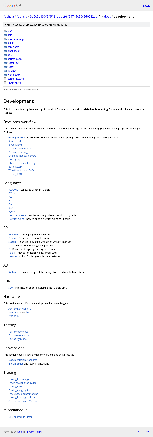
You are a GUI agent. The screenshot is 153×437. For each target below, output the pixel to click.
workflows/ (14, 74)
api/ (10, 35)
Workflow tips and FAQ (21, 170)
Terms (39, 431)
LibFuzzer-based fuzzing (21, 163)
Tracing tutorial (16, 386)
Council (12, 238)
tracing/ (12, 70)
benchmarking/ (16, 39)
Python (12, 211)
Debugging (14, 159)
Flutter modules (17, 215)
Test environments (18, 335)
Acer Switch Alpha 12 (19, 308)
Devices (12, 256)
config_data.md (16, 78)
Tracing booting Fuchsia (21, 397)
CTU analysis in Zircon (20, 416)
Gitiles (20, 431)
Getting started (16, 137)
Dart (10, 197)
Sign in (146, 5)
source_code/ (15, 58)
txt (139, 431)
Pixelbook (13, 316)
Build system (15, 166)
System (12, 241)
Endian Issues (15, 363)
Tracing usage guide (19, 390)
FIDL (11, 200)
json (147, 431)
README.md (14, 82)
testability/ (13, 62)
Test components (18, 331)
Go (10, 204)
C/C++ (11, 193)
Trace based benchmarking (23, 393)
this (27, 312)
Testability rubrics (18, 339)
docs (107, 16)
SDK (10, 287)
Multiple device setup (19, 148)
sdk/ (10, 54)
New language (16, 218)
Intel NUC (13, 312)
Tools (11, 252)
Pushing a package (18, 152)
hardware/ (13, 46)
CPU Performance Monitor (23, 401)
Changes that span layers (22, 155)
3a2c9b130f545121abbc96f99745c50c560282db (64, 16)
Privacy (30, 431)
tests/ (11, 66)
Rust (10, 207)
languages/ (14, 50)
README (13, 189)
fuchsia (8, 16)
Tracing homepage (18, 379)
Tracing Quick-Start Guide (22, 382)
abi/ (10, 31)
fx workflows (15, 144)
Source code (15, 141)
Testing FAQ (15, 174)
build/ (11, 42)
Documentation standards (22, 359)
